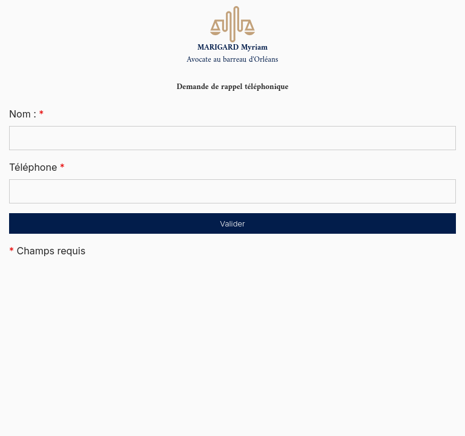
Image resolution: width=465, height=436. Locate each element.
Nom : (26, 114)
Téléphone (37, 167)
